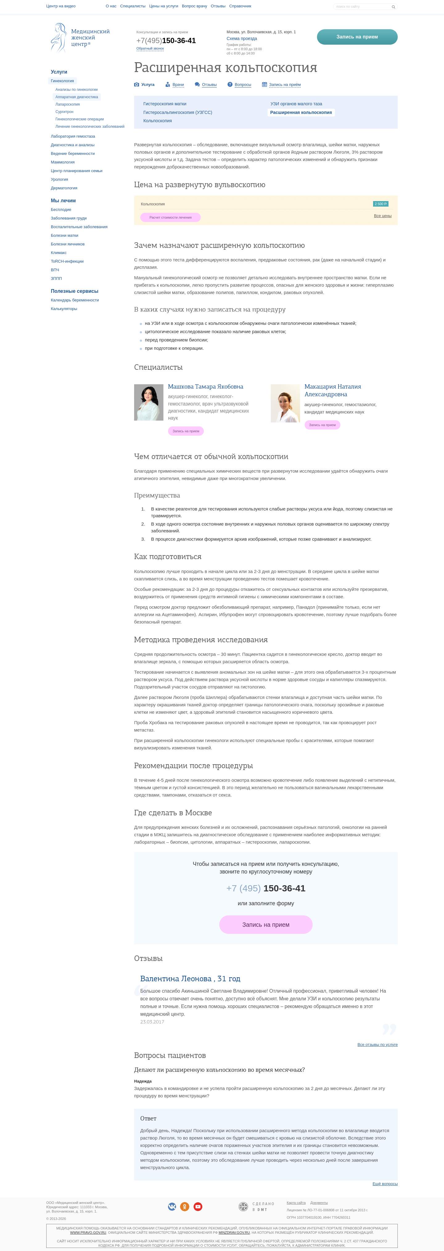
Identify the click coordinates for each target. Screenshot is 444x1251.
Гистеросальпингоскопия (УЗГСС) (177, 112)
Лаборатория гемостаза (73, 136)
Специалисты (133, 6)
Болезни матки (64, 235)
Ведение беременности (73, 153)
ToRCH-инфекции (67, 261)
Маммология (63, 162)
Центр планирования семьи (76, 170)
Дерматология (64, 188)
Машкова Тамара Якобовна (205, 386)
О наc (111, 6)
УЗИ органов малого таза (297, 103)
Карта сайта (296, 1203)
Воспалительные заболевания (79, 226)
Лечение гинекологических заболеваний (90, 126)
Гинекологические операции (80, 119)
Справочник (240, 6)
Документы (319, 1203)
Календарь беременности (75, 300)
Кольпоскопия (157, 120)
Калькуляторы (64, 308)
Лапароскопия (68, 104)
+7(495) (166, 40)
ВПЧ (55, 270)
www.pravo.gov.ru (88, 1232)
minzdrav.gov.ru (234, 1232)
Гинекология (62, 81)
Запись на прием (266, 924)
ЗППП (56, 278)
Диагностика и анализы (73, 145)
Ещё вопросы (385, 1183)
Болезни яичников (68, 244)
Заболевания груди (69, 218)
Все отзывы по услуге (377, 1044)
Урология (59, 179)
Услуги (59, 72)
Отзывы (218, 6)
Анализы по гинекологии (77, 89)
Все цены (383, 215)
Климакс (59, 252)
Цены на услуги (163, 6)
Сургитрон (64, 112)
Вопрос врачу (194, 6)
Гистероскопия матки (165, 103)
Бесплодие (61, 209)
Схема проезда (242, 38)
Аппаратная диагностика (77, 97)
